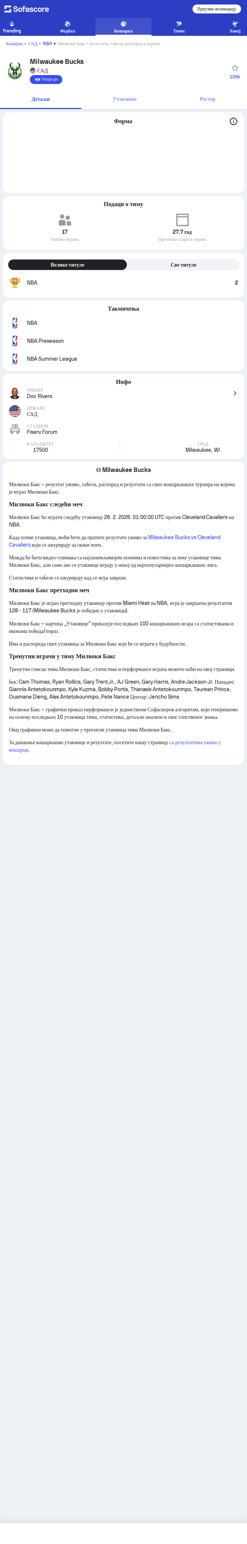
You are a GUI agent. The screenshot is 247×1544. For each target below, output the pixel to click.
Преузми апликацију (216, 9)
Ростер (207, 99)
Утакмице (125, 99)
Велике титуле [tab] (67, 265)
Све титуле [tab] (183, 265)
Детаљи (40, 99)
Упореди (46, 80)
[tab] (40, 99)
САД (32, 43)
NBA (47, 43)
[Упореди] (46, 79)
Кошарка (14, 43)
